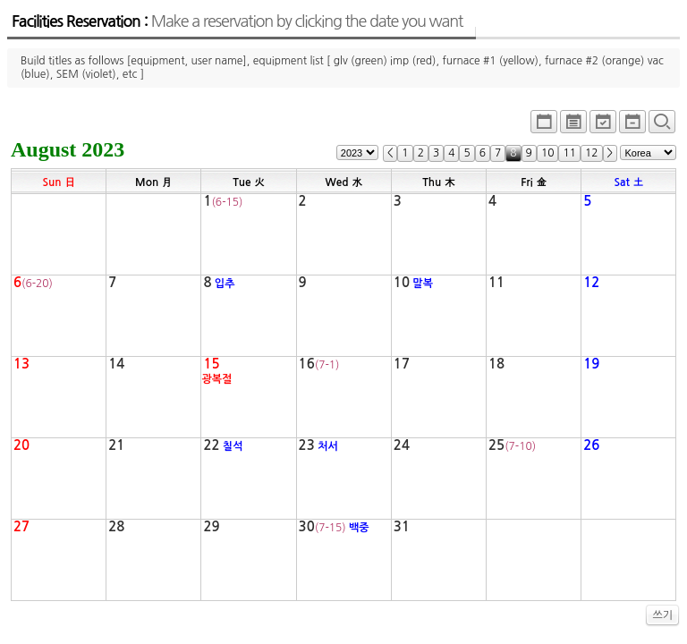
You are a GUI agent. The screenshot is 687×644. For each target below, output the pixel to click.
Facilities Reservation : (237, 21)
